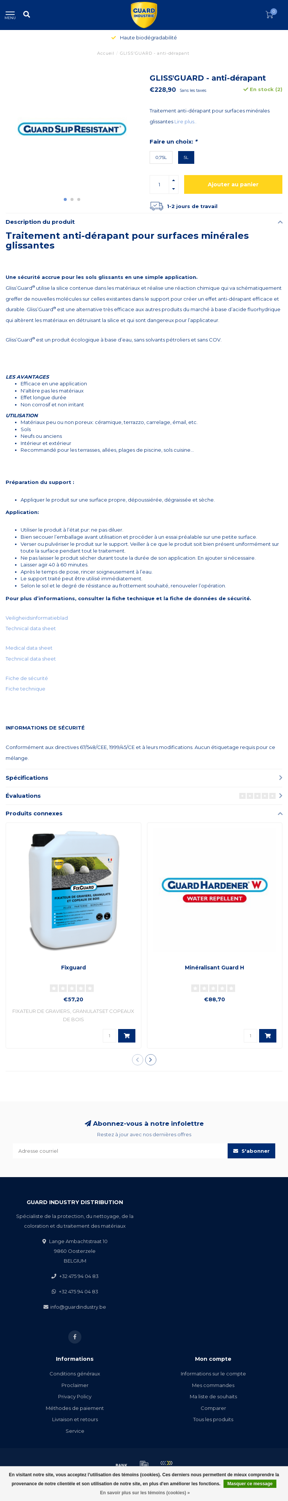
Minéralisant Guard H (214, 967)
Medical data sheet (29, 648)
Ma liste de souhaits (213, 1396)
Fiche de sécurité (27, 678)
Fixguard (73, 967)
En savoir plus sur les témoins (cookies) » (145, 1492)
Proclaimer (75, 1385)
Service (75, 1431)
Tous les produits (213, 1419)
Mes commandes (213, 1385)
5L (186, 157)
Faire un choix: (173, 141)
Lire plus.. (185, 121)
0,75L (161, 157)
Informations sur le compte (213, 1374)
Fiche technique (25, 689)
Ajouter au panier (233, 184)
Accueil (105, 53)
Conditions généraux (75, 1374)
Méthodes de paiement (75, 1408)
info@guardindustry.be (78, 1307)
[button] (65, 199)
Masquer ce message (250, 1483)
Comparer (213, 1408)
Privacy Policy (75, 1396)
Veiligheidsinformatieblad (37, 618)
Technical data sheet (31, 628)
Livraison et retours (75, 1419)
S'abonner (251, 1151)
